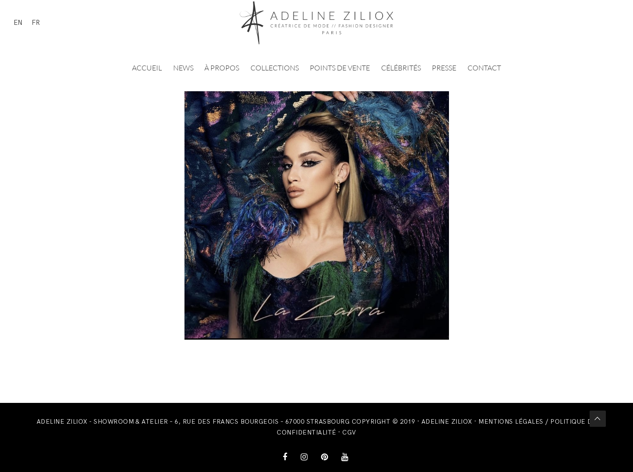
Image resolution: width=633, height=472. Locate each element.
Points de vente (340, 67)
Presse (444, 67)
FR (36, 23)
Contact (484, 67)
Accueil (147, 67)
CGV (349, 432)
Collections (274, 67)
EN (18, 23)
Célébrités (401, 67)
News (183, 67)
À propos (221, 67)
